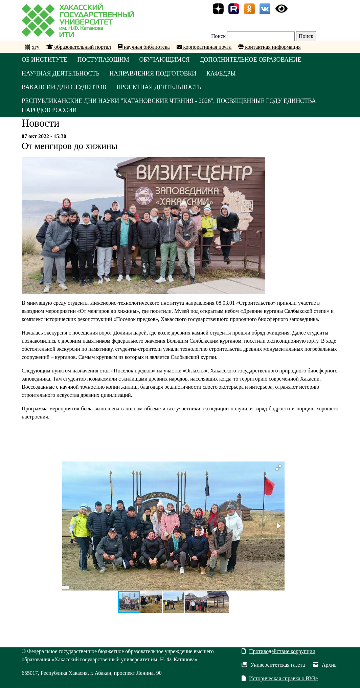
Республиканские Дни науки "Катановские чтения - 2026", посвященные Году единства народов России (169, 106)
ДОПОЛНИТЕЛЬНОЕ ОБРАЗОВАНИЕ (251, 59)
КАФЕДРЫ (222, 73)
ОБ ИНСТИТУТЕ (45, 59)
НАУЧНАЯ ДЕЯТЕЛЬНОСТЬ (61, 73)
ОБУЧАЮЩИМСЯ (165, 59)
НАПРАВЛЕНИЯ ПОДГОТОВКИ (153, 73)
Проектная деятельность (159, 87)
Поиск (218, 36)
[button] (278, 468)
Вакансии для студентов (64, 87)
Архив (325, 665)
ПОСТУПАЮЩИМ (104, 59)
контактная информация (269, 47)
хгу (36, 47)
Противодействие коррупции (278, 651)
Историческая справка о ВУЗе (280, 679)
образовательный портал (78, 47)
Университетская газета (273, 665)
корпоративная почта (204, 47)
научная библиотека (144, 47)
